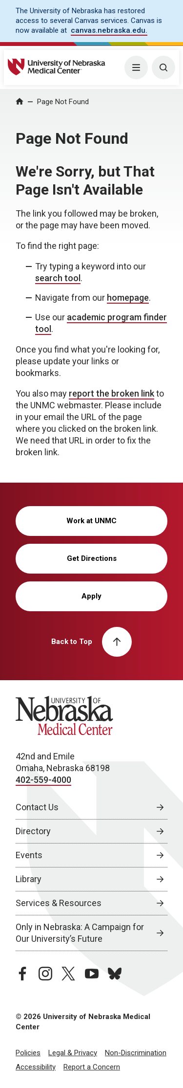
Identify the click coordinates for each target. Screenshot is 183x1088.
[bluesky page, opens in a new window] (115, 973)
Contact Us (37, 807)
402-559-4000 (43, 780)
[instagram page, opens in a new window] (45, 973)
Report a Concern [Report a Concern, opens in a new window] (91, 1067)
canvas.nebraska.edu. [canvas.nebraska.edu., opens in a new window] (109, 30)
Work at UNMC (91, 520)
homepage (128, 297)
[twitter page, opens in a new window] (68, 973)
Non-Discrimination (135, 1052)
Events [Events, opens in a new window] (29, 855)
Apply (91, 596)
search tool (58, 278)
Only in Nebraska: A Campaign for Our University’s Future (80, 933)
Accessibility (36, 1067)
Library (28, 879)
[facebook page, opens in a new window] (22, 973)
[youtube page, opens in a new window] (92, 973)
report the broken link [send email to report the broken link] (111, 393)
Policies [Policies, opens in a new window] (28, 1052)
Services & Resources (59, 903)
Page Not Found (63, 101)
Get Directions (92, 558)
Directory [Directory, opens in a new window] (33, 831)
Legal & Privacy (72, 1052)
